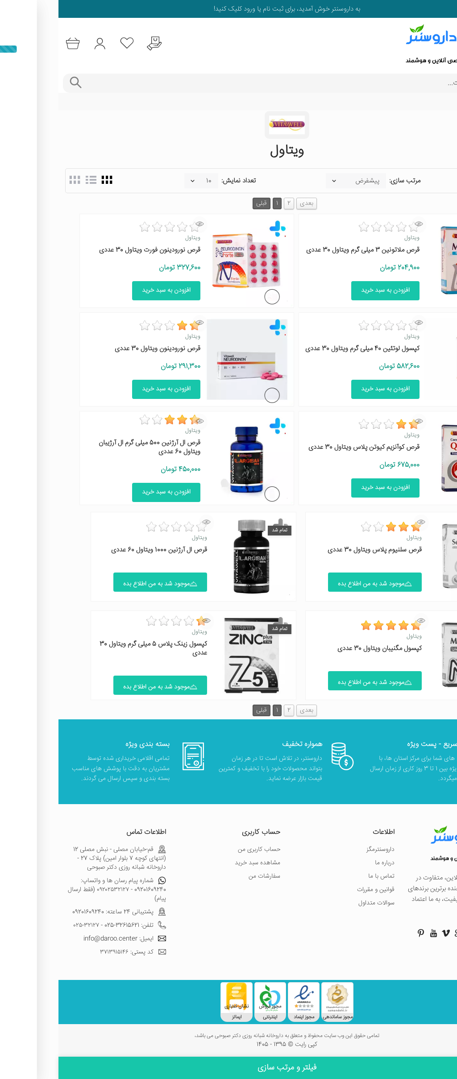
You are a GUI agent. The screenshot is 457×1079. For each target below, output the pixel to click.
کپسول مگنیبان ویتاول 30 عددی (321, 648)
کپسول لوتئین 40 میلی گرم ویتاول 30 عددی (304, 349)
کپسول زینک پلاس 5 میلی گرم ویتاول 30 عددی (95, 648)
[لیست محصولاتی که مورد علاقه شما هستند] (68, 43)
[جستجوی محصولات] (241, 83)
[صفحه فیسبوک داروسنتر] (437, 933)
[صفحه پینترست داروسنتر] (362, 933)
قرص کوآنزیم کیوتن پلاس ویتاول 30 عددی (305, 447)
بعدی (248, 203)
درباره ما (326, 863)
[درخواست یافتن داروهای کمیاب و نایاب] (95, 43)
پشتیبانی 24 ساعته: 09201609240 (61, 912)
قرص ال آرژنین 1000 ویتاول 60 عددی (101, 550)
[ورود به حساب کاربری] (41, 43)
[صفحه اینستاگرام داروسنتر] (425, 933)
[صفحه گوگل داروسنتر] (400, 933)
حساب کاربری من (200, 849)
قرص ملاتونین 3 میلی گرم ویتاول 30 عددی (304, 250)
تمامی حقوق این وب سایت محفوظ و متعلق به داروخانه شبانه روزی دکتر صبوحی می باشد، (228, 1036)
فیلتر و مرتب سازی (228, 1068)
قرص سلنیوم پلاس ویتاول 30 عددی (316, 550)
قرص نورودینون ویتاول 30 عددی (99, 349)
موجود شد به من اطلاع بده (316, 584)
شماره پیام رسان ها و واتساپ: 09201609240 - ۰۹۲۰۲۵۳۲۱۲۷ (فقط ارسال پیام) (58, 889)
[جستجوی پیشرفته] (16, 83)
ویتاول (353, 237)
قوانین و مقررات (317, 889)
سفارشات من (206, 876)
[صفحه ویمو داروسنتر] (387, 933)
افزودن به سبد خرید (327, 290)
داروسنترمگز (322, 849)
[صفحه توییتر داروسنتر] (412, 933)
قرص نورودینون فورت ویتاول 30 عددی (91, 250)
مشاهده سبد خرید (199, 863)
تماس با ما (323, 876)
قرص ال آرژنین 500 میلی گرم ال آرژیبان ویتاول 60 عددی (91, 447)
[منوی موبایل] (444, 43)
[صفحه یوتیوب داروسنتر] (375, 933)
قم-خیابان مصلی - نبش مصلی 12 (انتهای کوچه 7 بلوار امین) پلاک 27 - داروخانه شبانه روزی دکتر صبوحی (61, 858)
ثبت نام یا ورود (204, 9)
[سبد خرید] (14, 43)
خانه (445, 102)
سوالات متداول (318, 903)
